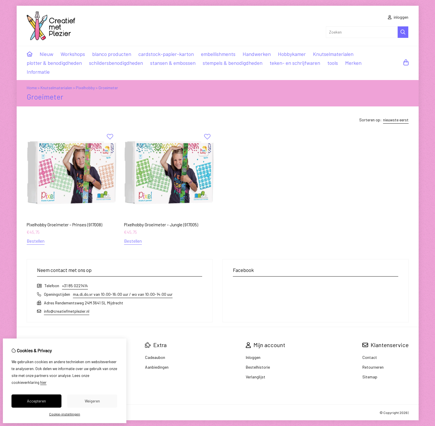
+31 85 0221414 (75, 285)
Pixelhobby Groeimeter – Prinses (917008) (64, 224)
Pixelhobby (85, 87)
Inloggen (253, 357)
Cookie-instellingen (64, 414)
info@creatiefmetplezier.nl (66, 311)
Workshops (73, 54)
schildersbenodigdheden (116, 63)
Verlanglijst (255, 376)
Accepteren (36, 401)
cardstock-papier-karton (166, 54)
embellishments (218, 54)
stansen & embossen (173, 63)
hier (43, 382)
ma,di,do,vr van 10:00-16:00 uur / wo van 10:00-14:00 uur (123, 294)
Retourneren (373, 367)
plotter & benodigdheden (54, 63)
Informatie (38, 72)
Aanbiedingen (157, 367)
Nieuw (46, 54)
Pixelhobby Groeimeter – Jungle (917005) (161, 224)
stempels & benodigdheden (232, 63)
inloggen (398, 17)
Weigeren (92, 401)
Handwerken (257, 54)
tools (332, 63)
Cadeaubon (155, 357)
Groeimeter (108, 87)
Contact (369, 357)
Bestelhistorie (258, 367)
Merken (353, 63)
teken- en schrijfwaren (295, 63)
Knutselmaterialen (333, 54)
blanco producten (111, 54)
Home (32, 87)
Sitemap (369, 376)
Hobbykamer (292, 54)
